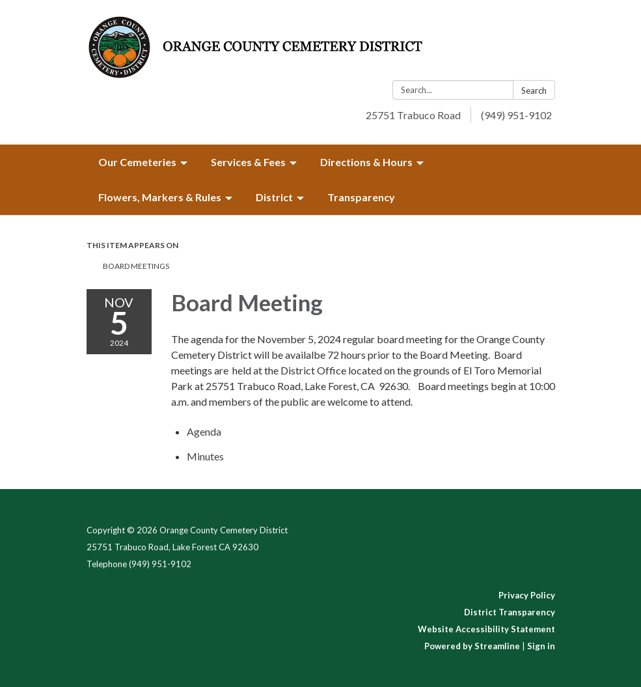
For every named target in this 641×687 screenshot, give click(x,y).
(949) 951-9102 (516, 115)
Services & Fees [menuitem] (248, 162)
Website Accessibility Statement (486, 629)
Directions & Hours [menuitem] (366, 162)
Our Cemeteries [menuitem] (137, 162)
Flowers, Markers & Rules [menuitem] (159, 197)
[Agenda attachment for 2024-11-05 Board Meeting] (204, 431)
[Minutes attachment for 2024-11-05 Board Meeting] (205, 456)
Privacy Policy (526, 595)
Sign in (541, 646)
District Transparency (509, 612)
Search (534, 90)
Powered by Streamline (472, 646)
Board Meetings (136, 266)
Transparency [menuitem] (361, 197)
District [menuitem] (274, 197)
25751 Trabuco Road (413, 115)
